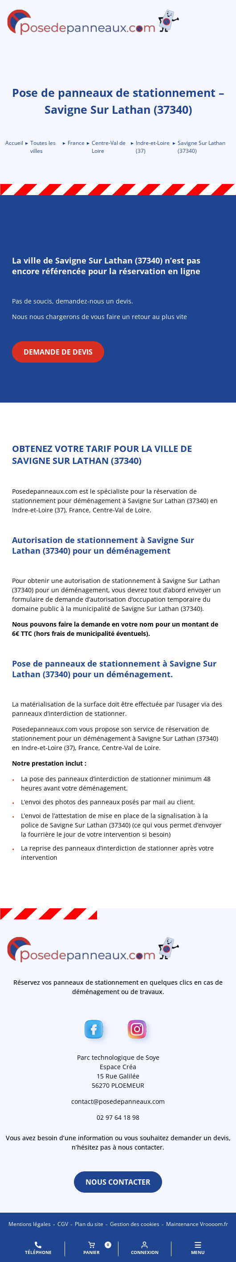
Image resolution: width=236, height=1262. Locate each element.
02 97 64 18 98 (118, 1117)
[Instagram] (139, 1031)
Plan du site (89, 1224)
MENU (198, 1248)
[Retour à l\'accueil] (118, 22)
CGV (62, 1224)
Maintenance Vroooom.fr (197, 1224)
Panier (97, 1248)
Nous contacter (118, 1182)
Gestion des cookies (134, 1224)
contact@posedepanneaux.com (118, 1101)
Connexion (145, 1248)
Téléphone (38, 1248)
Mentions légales (29, 1224)
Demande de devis (58, 352)
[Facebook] (96, 1031)
